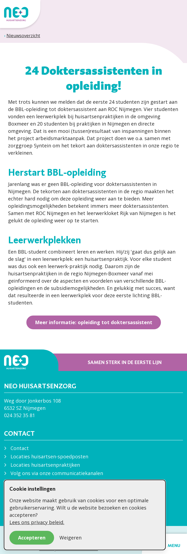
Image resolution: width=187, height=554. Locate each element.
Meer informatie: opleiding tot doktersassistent (93, 322)
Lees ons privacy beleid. (36, 522)
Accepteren (31, 537)
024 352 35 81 (19, 415)
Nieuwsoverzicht (23, 36)
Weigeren (70, 537)
